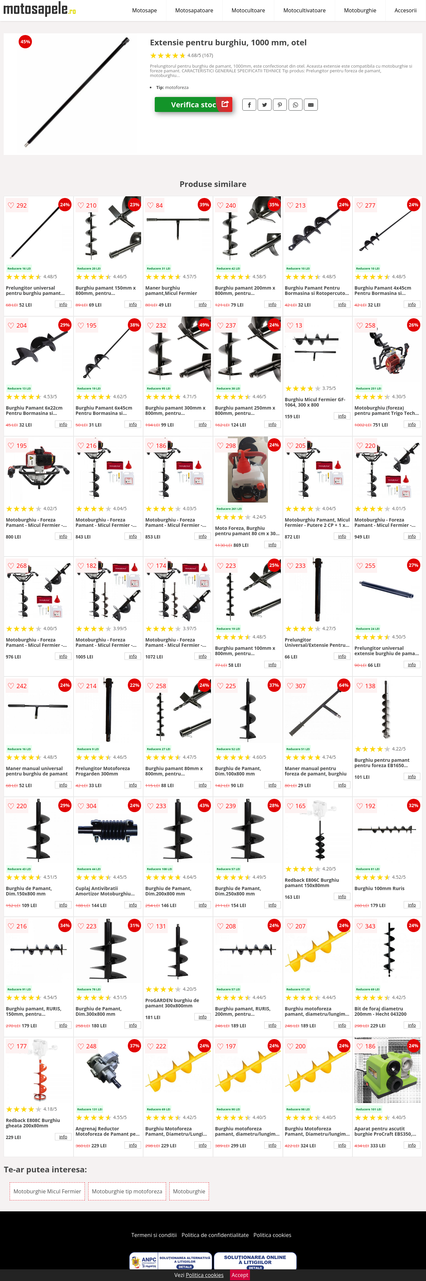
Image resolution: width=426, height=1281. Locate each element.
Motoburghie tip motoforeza (127, 1191)
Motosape (144, 10)
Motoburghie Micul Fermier (47, 1191)
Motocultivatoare (304, 10)
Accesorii (406, 10)
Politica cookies (273, 1235)
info (63, 304)
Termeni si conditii (154, 1235)
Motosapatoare (194, 10)
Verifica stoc (201, 104)
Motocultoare (248, 10)
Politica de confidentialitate (215, 1235)
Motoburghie (360, 10)
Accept (240, 1275)
